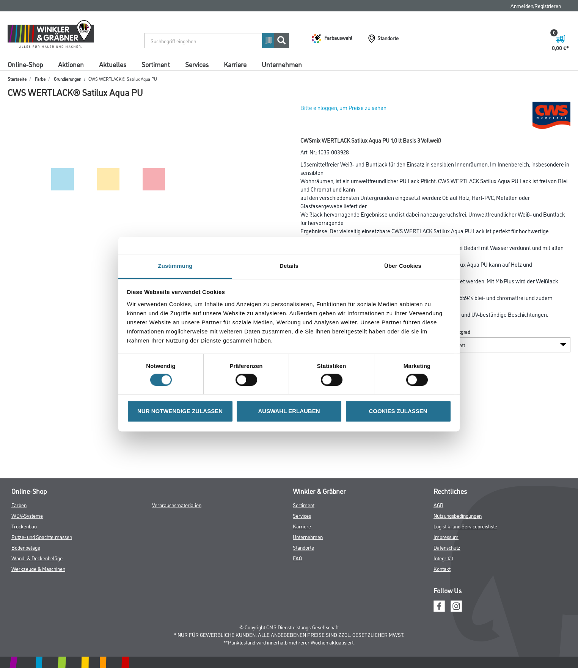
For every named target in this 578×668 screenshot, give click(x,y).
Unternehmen (282, 64)
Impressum (446, 536)
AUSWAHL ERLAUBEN (289, 411)
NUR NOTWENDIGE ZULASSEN (180, 411)
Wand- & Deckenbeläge (37, 557)
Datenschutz (446, 547)
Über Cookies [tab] (402, 265)
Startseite (17, 78)
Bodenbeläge (25, 547)
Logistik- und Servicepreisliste (465, 526)
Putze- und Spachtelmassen (41, 536)
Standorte (303, 547)
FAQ (297, 557)
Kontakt (442, 568)
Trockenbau (24, 526)
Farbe (40, 78)
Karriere (235, 64)
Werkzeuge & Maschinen (38, 568)
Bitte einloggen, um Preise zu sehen (343, 108)
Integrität (443, 557)
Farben (19, 504)
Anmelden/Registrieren (535, 5)
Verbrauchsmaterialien (176, 504)
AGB (438, 504)
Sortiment (155, 64)
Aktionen (71, 64)
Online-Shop (25, 64)
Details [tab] (289, 265)
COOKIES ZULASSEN (398, 411)
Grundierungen (67, 78)
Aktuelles (112, 64)
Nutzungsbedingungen (457, 515)
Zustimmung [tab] (175, 265)
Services (197, 64)
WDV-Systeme (27, 515)
